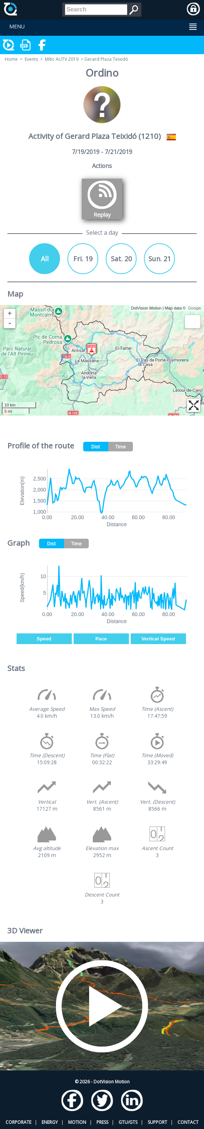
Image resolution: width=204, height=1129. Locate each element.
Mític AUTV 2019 (61, 59)
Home (11, 59)
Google (194, 308)
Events (31, 59)
